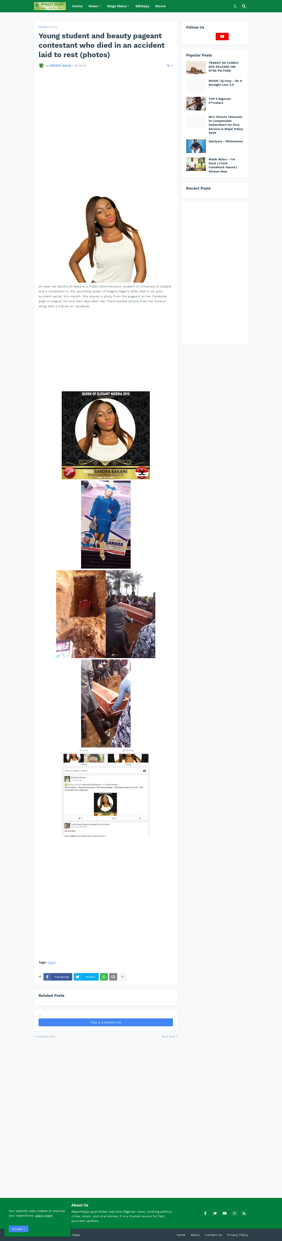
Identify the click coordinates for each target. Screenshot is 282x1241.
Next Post (168, 1036)
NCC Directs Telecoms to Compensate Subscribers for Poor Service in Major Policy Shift (226, 125)
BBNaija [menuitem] (142, 6)
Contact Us (213, 1235)
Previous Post (45, 1036)
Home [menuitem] (77, 6)
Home (43, 27)
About (195, 1235)
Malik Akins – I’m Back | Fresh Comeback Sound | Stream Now (223, 165)
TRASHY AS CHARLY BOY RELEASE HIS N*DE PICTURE (224, 66)
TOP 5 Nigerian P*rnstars (220, 100)
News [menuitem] (93, 6)
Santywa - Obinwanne (226, 141)
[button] (235, 6)
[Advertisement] (106, 134)
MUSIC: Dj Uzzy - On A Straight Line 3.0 (225, 82)
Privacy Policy (237, 1235)
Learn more (43, 1215)
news (53, 27)
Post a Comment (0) (106, 1022)
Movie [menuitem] (160, 6)
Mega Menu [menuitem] (117, 6)
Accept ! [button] (18, 1229)
